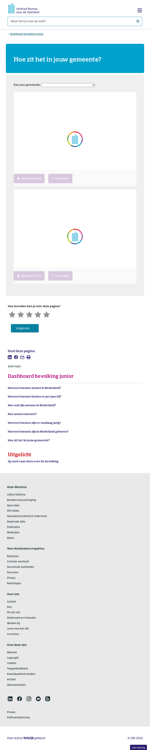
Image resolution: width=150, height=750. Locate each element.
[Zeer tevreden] (46, 314)
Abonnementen (16, 685)
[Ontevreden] (20, 314)
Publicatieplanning (18, 717)
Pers (9, 607)
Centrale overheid (18, 561)
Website (12, 652)
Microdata (13, 511)
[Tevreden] (38, 314)
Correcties (13, 634)
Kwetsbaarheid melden (21, 674)
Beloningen (14, 583)
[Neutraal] (29, 314)
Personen (12, 572)
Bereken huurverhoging (21, 500)
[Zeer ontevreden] (12, 314)
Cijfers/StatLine (16, 494)
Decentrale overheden (20, 567)
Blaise (10, 538)
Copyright (13, 658)
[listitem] (9, 357)
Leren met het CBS (18, 629)
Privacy (11, 578)
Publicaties (13, 527)
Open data (13, 505)
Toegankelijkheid (17, 668)
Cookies (11, 663)
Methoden (13, 532)
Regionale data (16, 522)
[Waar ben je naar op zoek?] (75, 21)
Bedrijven (13, 556)
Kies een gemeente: (27, 85)
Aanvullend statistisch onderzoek (27, 516)
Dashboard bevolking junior (27, 34)
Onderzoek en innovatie (21, 618)
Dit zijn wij (13, 612)
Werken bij (13, 623)
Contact (11, 602)
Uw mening (138, 747)
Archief (11, 679)
